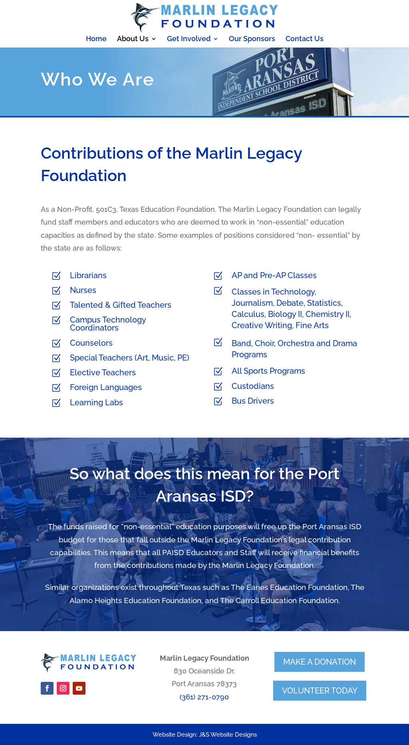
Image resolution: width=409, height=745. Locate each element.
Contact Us (305, 39)
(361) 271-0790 (204, 697)
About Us (133, 39)
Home (96, 39)
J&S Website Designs (228, 734)
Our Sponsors (252, 39)
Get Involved (188, 39)
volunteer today (319, 690)
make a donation (319, 662)
